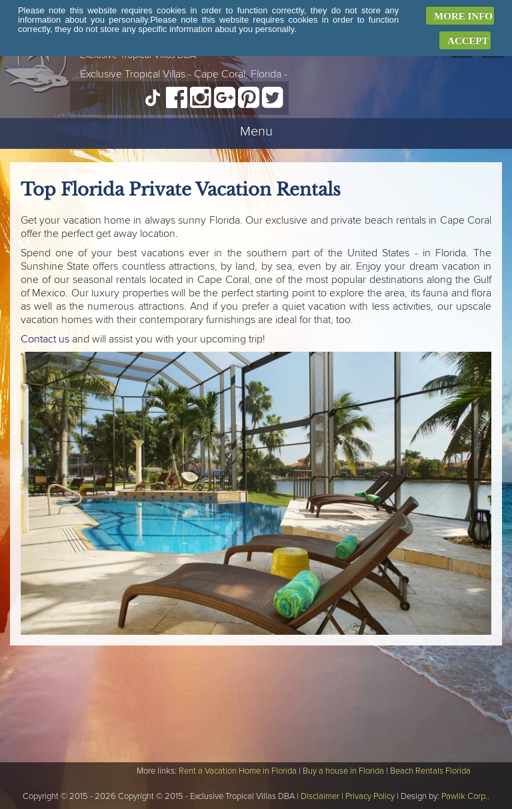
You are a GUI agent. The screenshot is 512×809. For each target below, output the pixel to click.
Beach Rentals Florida (430, 771)
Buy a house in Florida (343, 771)
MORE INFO (463, 16)
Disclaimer (320, 796)
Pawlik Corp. (464, 796)
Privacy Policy (370, 796)
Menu (256, 131)
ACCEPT (468, 40)
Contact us (45, 339)
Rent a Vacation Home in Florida (238, 771)
